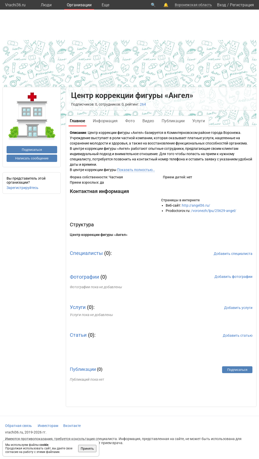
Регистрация (242, 5)
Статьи (78, 335)
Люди (46, 5)
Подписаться (32, 150)
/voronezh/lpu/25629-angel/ (213, 211)
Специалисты (86, 253)
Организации (79, 5)
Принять (87, 448)
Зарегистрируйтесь (22, 188)
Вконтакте (72, 426)
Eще (105, 5)
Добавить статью (237, 335)
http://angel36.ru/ (196, 205)
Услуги (78, 307)
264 (143, 104)
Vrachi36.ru (15, 5)
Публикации (83, 369)
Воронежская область (193, 5)
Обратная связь (18, 426)
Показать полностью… (136, 170)
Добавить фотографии (233, 277)
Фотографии (84, 277)
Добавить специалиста (233, 254)
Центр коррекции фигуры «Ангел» (98, 235)
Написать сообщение (32, 158)
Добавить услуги (238, 308)
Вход (221, 5)
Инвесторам (48, 426)
